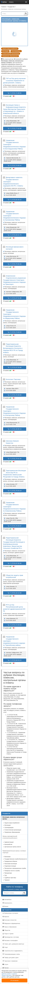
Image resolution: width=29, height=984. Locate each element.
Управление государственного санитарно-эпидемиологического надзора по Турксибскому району (14, 641)
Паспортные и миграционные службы (15, 868)
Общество (6, 930)
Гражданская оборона (10, 861)
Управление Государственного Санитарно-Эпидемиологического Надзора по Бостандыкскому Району (14, 145)
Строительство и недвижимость (12, 950)
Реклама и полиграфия (10, 940)
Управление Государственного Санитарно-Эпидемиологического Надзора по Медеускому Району (14, 314)
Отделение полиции (10, 866)
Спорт (5, 947)
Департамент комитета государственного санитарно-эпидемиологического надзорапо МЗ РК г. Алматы (13, 182)
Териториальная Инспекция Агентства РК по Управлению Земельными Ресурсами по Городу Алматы (14, 474)
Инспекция (5, 51)
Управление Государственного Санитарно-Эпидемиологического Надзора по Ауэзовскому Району (14, 216)
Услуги (5, 964)
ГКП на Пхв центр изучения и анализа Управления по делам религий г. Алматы (14, 81)
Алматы (11, 2)
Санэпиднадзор (16, 51)
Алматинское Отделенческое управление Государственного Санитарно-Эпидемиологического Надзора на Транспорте (14, 280)
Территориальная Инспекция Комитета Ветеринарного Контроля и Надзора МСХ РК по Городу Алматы (13, 348)
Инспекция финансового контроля (14, 248)
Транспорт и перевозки (9, 961)
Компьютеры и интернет (10, 913)
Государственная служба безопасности (15, 859)
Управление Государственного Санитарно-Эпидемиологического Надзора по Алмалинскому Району (14, 507)
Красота (5, 916)
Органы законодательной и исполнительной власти (10, 837)
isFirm (4, 2)
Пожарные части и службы (12, 870)
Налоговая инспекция (10, 863)
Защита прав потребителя (9, 48)
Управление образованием (10, 56)
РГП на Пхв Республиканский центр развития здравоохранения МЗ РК (14, 608)
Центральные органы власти (12, 846)
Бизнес (5, 906)
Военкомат (7, 856)
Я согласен (14, 980)
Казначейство (8, 844)
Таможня (7, 880)
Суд (5, 875)
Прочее (5, 968)
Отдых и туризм (7, 933)
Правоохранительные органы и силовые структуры (14, 851)
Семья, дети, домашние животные (13, 944)
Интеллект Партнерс (13, 379)
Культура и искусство (9, 920)
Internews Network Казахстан (12, 442)
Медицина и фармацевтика (11, 923)
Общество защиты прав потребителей (14, 576)
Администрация (9, 842)
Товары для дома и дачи (10, 957)
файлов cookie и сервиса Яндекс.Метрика (9, 974)
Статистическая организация (10, 53)
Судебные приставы (10, 877)
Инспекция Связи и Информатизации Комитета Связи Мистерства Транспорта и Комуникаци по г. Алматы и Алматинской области (14, 109)
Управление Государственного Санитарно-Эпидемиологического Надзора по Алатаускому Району (14, 411)
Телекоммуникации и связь (11, 954)
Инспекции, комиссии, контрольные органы (13, 818)
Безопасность (7, 903)
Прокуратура (8, 873)
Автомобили (6, 899)
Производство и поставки (10, 937)
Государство (6, 909)
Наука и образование (9, 927)
